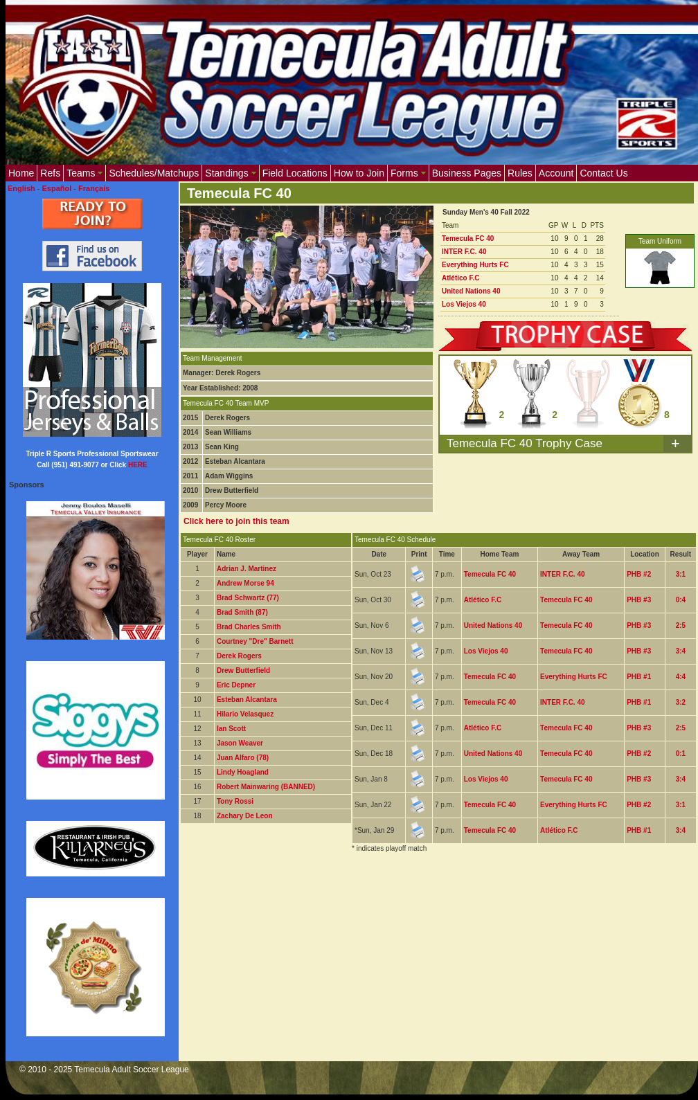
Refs (50, 173)
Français (93, 188)
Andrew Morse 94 (245, 583)
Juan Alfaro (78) (243, 757)
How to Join (359, 173)
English (21, 188)
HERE (137, 465)
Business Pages (466, 173)
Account (556, 173)
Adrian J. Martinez (246, 568)
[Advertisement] (227, 916)
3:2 (681, 702)
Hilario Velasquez (245, 714)
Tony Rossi (235, 801)
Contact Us (603, 173)
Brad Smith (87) (242, 612)
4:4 (681, 676)
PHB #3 (639, 600)
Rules (520, 173)
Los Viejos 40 (464, 304)
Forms (408, 173)
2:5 (681, 625)
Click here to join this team (236, 521)
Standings (230, 173)
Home (21, 173)
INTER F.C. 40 (464, 251)
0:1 (681, 753)
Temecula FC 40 (468, 238)
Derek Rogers (239, 656)
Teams (84, 173)
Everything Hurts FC (475, 265)
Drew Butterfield (243, 670)
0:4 (681, 600)
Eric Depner (236, 685)
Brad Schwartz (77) (248, 598)
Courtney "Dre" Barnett (255, 641)
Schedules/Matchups (154, 173)
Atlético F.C (460, 278)
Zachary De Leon (245, 816)
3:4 (681, 651)
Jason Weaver (240, 743)
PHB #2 (639, 574)
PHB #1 (639, 676)
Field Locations (295, 173)
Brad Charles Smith (249, 627)
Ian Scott (231, 728)
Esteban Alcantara (247, 699)
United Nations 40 (471, 291)
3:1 (681, 574)
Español (57, 188)
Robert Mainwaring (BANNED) (266, 787)
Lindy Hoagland (243, 772)
